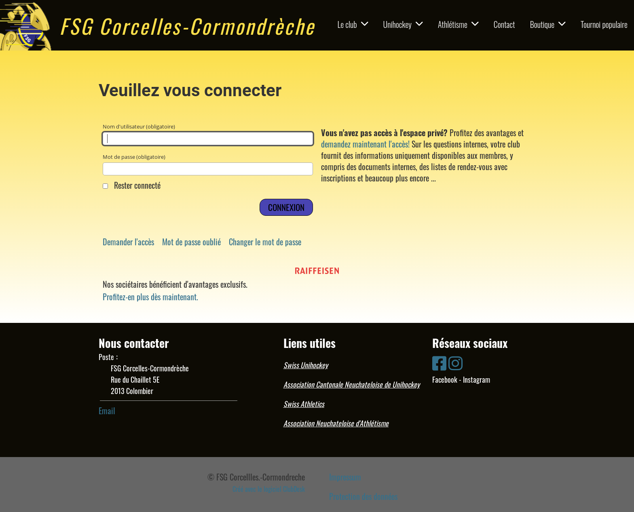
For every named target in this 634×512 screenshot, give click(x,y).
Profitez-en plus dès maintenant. (150, 297)
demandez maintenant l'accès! (365, 144)
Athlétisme (458, 24)
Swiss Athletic (302, 403)
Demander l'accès (128, 242)
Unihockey (403, 24)
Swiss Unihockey (305, 365)
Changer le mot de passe (265, 242)
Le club (353, 24)
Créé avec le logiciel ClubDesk (268, 489)
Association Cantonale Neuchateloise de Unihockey (351, 384)
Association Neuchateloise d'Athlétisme (336, 423)
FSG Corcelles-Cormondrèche (187, 25)
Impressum (345, 477)
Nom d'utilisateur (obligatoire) (208, 134)
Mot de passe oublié (191, 242)
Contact (504, 24)
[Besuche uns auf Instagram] (455, 362)
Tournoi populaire (604, 24)
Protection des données (363, 496)
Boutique (548, 24)
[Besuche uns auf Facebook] (439, 362)
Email (107, 411)
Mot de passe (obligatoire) (208, 164)
